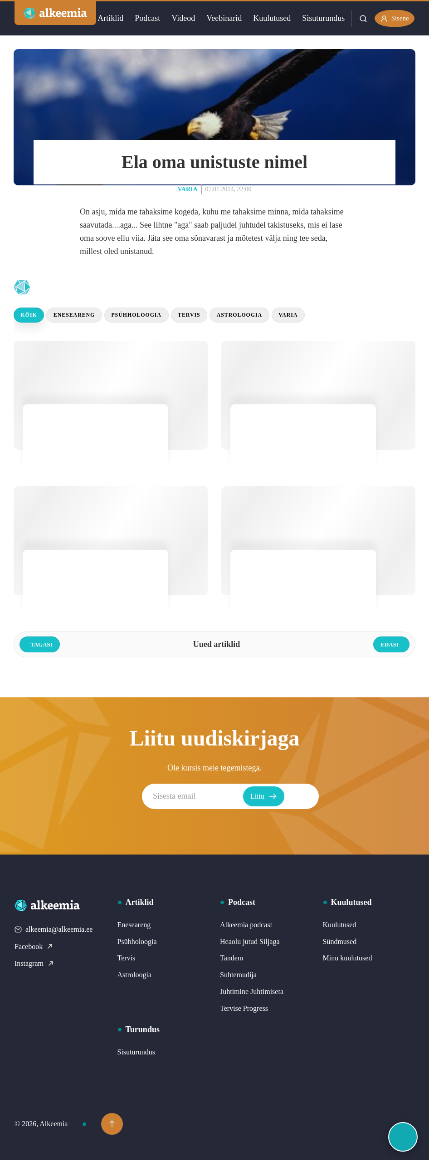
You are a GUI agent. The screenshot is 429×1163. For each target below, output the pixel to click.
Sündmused (340, 944)
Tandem (231, 960)
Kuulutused (270, 18)
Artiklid (109, 18)
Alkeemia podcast (246, 927)
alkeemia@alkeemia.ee (54, 932)
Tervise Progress (244, 1010)
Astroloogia (267, 316)
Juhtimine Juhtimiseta (251, 994)
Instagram (34, 966)
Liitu (301, 799)
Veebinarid (222, 18)
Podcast (146, 18)
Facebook (34, 949)
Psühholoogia (151, 316)
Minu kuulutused (347, 960)
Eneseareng (82, 316)
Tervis (210, 316)
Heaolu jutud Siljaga (250, 944)
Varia (188, 189)
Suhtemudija (238, 977)
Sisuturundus (322, 18)
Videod (182, 18)
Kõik (31, 316)
